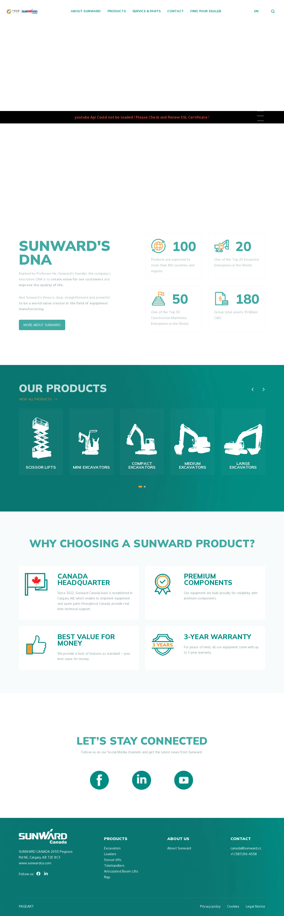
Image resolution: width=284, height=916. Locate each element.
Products (117, 11)
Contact (175, 11)
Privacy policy (210, 906)
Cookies (233, 906)
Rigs (107, 877)
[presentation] (252, 389)
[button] (140, 486)
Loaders (110, 854)
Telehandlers (114, 865)
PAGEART (26, 906)
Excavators (112, 848)
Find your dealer (205, 11)
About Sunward (86, 11)
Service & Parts (146, 11)
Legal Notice (255, 906)
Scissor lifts (112, 860)
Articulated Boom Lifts (121, 871)
